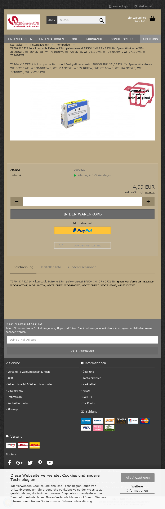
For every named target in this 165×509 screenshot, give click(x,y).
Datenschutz (14, 390)
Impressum (14, 396)
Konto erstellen (91, 377)
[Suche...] (52, 20)
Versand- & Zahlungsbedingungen (28, 371)
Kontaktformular (17, 403)
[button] (16, 201)
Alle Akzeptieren (138, 477)
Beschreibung (23, 267)
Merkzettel (143, 6)
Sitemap (12, 409)
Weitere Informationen (137, 488)
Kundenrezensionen (81, 267)
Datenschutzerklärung (77, 501)
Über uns (87, 371)
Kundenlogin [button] (118, 6)
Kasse (85, 390)
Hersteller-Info (50, 267)
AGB (9, 377)
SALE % (87, 396)
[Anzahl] (82, 201)
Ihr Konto (87, 403)
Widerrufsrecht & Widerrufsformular (29, 384)
